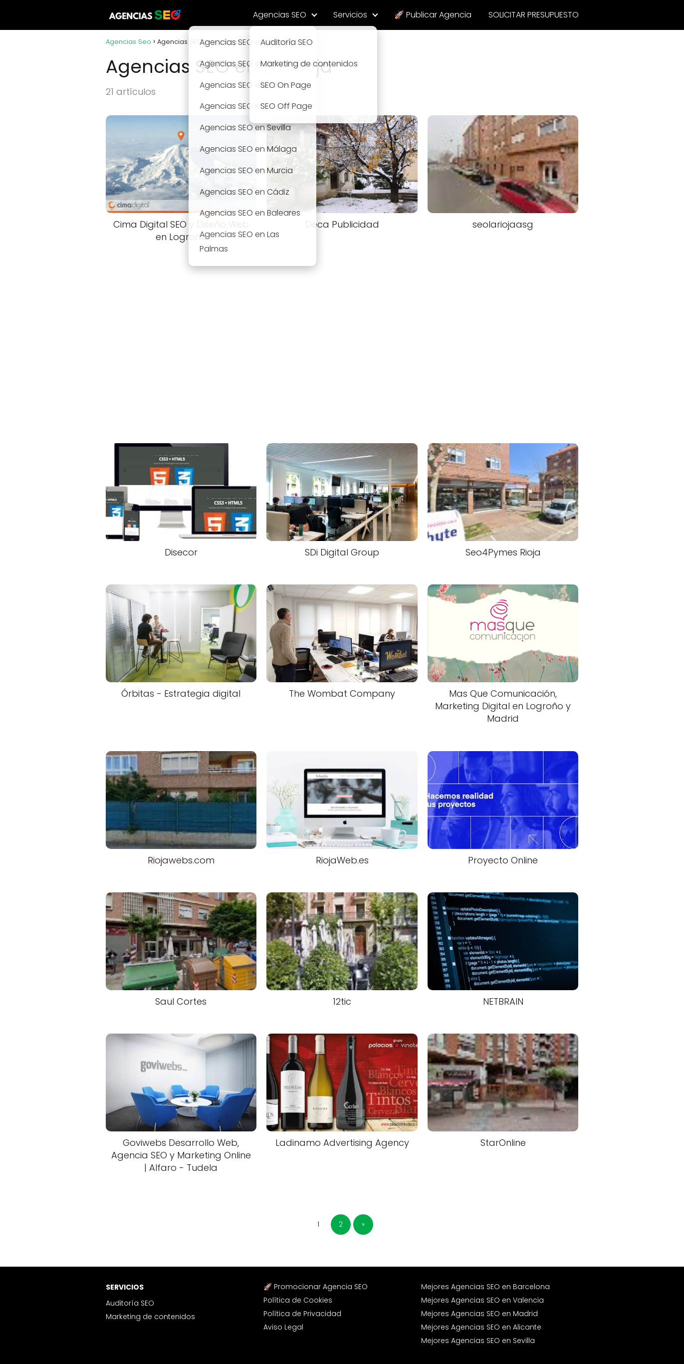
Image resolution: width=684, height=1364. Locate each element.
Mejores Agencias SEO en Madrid (479, 1314)
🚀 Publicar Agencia (432, 14)
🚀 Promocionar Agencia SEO (315, 1287)
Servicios (350, 14)
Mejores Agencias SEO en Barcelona (485, 1287)
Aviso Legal (283, 1327)
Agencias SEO (279, 14)
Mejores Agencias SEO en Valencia (482, 1300)
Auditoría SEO (130, 1303)
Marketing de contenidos (150, 1317)
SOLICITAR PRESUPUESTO (533, 14)
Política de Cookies (297, 1300)
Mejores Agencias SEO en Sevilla (478, 1341)
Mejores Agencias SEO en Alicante (481, 1327)
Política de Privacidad (302, 1314)
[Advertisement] (342, 339)
